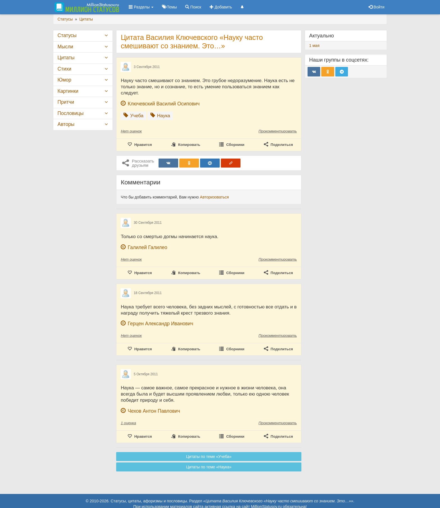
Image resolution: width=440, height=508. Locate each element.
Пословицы (71, 113)
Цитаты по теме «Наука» (208, 467)
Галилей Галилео (147, 247)
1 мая (314, 45)
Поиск (193, 7)
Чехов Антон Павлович (154, 411)
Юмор (64, 80)
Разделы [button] (141, 7)
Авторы (66, 124)
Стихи (64, 69)
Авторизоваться (214, 197)
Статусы (67, 35)
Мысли (65, 46)
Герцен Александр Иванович (160, 323)
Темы (169, 7)
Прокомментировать (277, 131)
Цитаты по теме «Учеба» (209, 456)
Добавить (221, 7)
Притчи (66, 102)
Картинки (68, 91)
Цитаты (66, 57)
